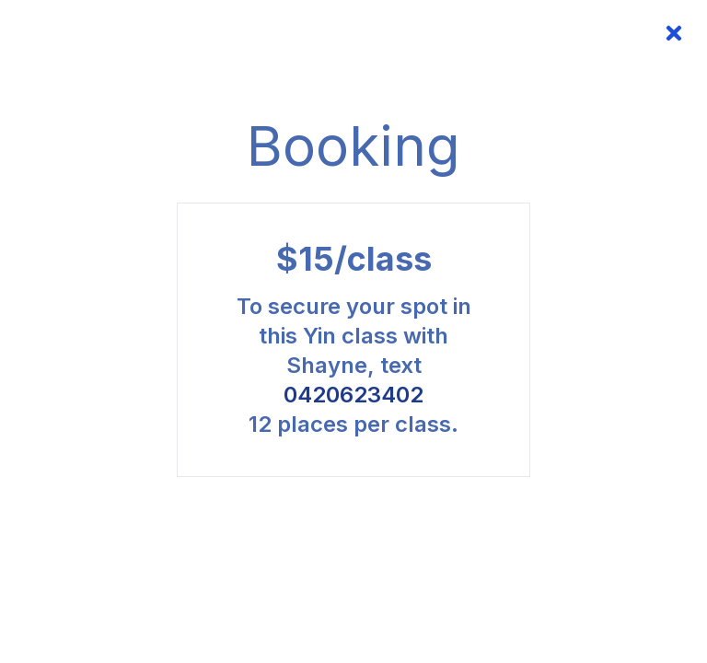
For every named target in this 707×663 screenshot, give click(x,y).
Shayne (326, 365)
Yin (322, 335)
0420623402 (353, 394)
